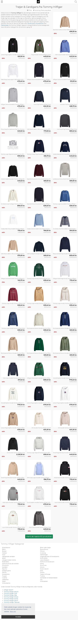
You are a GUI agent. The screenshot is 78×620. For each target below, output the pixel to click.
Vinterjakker (44, 581)
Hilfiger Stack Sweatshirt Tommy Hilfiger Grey (13, 104)
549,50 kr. (21, 131)
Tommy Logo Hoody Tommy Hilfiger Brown (39, 303)
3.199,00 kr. (21, 456)
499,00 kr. (21, 282)
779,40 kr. (73, 380)
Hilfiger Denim (8, 590)
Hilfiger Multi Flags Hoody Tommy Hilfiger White (65, 278)
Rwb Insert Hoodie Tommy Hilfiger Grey (14, 502)
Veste (4, 581)
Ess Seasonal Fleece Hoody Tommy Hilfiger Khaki (65, 353)
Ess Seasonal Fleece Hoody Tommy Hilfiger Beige (13, 353)
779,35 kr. (47, 131)
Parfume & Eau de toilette (10, 563)
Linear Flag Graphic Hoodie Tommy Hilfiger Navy (39, 403)
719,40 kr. (21, 230)
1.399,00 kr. (73, 232)
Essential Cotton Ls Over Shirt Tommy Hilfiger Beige (65, 29)
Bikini (4, 549)
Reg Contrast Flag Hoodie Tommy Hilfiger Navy (65, 253)
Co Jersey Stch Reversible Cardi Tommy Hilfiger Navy (65, 228)
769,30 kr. (47, 230)
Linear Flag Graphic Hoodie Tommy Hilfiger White (65, 403)
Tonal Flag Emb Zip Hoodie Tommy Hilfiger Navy (65, 452)
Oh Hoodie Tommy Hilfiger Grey (16, 452)
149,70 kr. (21, 280)
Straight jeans (6, 570)
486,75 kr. (73, 106)
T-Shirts (4, 578)
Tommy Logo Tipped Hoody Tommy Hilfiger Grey (39, 452)
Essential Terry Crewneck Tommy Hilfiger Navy (39, 204)
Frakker (4, 553)
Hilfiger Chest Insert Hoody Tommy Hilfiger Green (39, 378)
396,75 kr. (47, 479)
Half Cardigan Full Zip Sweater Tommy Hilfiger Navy (39, 253)
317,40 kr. (21, 380)
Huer (3, 555)
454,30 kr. (47, 106)
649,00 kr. (47, 108)
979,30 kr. (21, 255)
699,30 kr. (73, 31)
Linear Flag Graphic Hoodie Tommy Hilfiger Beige (13, 428)
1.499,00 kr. (21, 207)
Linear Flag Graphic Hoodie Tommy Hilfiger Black (13, 54)
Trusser (4, 576)
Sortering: (42, 10)
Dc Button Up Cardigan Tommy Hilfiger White (13, 204)
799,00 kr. (21, 58)
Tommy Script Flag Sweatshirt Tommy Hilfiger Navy (39, 154)
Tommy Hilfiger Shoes (11, 597)
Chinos (42, 551)
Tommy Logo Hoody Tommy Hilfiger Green (39, 278)
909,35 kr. (73, 230)
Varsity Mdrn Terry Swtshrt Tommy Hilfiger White (13, 228)
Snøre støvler (44, 569)
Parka (42, 563)
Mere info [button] (13, 611)
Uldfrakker (5, 579)
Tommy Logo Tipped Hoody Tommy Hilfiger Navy (13, 154)
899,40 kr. (21, 206)
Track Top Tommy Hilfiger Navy (42, 104)
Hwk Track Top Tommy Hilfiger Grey (67, 129)
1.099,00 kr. (21, 133)
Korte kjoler (44, 558)
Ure (41, 579)
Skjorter (4, 569)
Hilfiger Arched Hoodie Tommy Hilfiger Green (13, 278)
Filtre (29, 10)
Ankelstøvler (6, 547)
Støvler (4, 572)
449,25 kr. (47, 56)
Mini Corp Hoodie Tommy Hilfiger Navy (14, 378)
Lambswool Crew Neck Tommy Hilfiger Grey (65, 179)
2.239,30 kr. (20, 454)
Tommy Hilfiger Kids (10, 595)
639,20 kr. (47, 206)
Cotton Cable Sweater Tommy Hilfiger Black (13, 179)
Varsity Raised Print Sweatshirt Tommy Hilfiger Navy (65, 154)
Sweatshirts (39, 23)
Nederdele (5, 562)
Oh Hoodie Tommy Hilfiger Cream (41, 428)
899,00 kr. (73, 207)
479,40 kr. (21, 81)
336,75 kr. (47, 156)
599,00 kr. (47, 58)
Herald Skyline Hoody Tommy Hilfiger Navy (65, 378)
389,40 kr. (73, 131)
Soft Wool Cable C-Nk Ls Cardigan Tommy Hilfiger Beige (13, 253)
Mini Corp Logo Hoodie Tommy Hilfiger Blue (39, 477)
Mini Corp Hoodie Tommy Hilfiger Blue (66, 54)
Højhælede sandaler (8, 556)
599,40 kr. (21, 156)
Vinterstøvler (6, 583)
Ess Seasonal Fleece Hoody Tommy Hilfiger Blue (65, 328)
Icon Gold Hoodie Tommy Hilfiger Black (66, 502)
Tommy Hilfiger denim (11, 591)
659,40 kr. (73, 255)
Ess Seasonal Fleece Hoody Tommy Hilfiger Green (39, 353)
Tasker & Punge (45, 574)
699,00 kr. (47, 257)
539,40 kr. (73, 206)
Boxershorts (44, 549)
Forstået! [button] (18, 617)
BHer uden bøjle (45, 547)
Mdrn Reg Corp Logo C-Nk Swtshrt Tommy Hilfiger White (13, 79)
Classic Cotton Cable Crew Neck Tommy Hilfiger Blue (39, 228)
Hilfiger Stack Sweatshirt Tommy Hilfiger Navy (39, 79)
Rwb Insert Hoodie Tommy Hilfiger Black (65, 477)
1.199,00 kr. (47, 133)
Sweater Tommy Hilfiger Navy (68, 104)
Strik (41, 570)
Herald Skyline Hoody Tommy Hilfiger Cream (13, 403)
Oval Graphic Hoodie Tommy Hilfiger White (39, 502)
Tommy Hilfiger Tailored (11, 602)
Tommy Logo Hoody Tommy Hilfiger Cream (65, 303)
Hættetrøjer (5, 25)
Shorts (42, 567)
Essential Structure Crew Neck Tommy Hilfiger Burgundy (39, 179)
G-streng (43, 553)
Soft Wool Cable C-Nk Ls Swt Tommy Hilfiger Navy (39, 129)
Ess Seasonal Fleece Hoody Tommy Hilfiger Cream (39, 328)
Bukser (4, 551)
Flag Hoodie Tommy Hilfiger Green (41, 54)
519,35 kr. (73, 81)
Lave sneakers (44, 560)
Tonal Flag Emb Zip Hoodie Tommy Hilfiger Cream (13, 477)
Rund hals (43, 565)
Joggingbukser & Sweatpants (49, 556)
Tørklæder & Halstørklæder (49, 578)
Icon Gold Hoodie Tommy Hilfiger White (13, 527)
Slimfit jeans (31, 23)
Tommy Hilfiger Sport (11, 600)
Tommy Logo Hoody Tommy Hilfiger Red (13, 303)
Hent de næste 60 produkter (39, 536)
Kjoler (4, 558)
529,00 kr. (73, 58)
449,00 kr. (47, 157)
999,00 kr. (73, 33)
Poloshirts (5, 565)
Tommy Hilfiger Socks (11, 598)
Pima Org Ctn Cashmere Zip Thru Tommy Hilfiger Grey (13, 129)
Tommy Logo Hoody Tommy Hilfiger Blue (13, 328)
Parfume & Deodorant (47, 562)
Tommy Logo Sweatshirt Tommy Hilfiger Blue (65, 204)
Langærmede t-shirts (9, 560)
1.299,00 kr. (73, 381)
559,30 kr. (21, 56)
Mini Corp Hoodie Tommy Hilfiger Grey (40, 527)
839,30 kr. (73, 181)
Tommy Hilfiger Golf (10, 593)
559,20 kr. (47, 255)
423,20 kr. (73, 56)
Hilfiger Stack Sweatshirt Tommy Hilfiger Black (65, 79)
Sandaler (5, 567)
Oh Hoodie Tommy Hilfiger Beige (67, 428)
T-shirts (42, 576)
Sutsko (42, 572)
